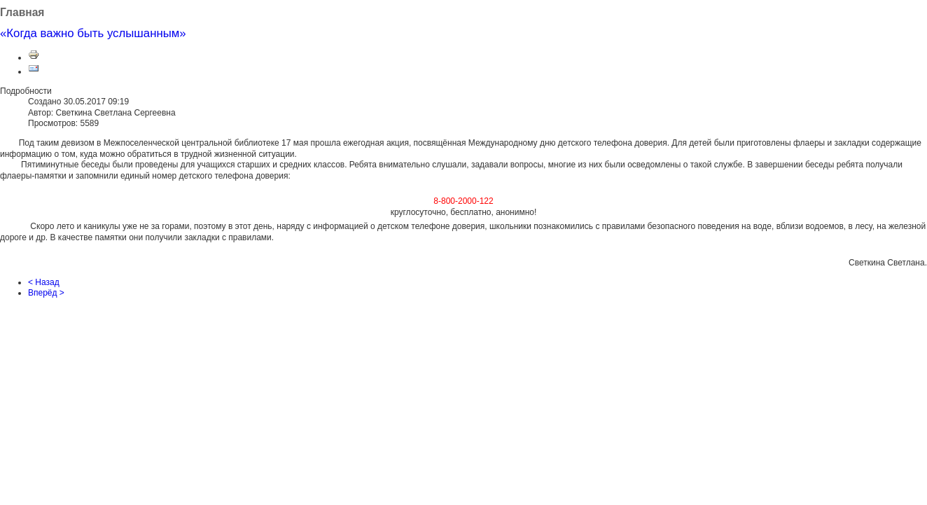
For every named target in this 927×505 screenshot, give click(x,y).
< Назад (44, 282)
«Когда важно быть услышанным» (93, 33)
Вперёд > (46, 293)
